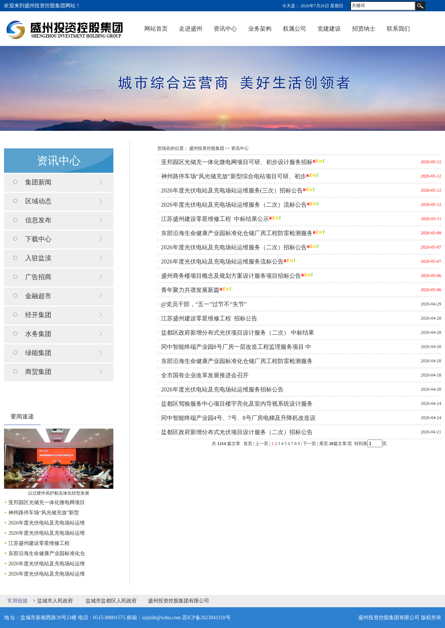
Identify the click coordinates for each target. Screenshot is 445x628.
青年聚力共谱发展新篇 (190, 290)
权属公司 (294, 29)
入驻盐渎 (38, 258)
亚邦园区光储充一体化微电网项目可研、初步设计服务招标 (237, 162)
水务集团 (38, 334)
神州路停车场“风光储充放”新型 (43, 512)
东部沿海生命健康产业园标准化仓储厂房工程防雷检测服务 (237, 233)
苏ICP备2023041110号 (206, 617)
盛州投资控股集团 (206, 148)
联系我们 (398, 29)
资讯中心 (225, 29)
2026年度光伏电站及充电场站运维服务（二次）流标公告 (234, 205)
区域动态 (38, 201)
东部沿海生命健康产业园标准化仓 (46, 553)
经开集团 (38, 315)
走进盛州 (190, 29)
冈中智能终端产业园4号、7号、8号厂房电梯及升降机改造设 (238, 418)
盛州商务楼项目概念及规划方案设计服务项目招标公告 (231, 276)
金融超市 (38, 296)
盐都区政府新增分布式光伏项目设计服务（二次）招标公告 (237, 432)
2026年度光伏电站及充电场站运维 (46, 523)
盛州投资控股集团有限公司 (178, 601)
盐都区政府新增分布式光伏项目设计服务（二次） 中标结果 (237, 332)
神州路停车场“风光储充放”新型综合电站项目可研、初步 (233, 176)
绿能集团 (38, 352)
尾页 (323, 443)
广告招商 (38, 277)
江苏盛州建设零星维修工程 (39, 543)
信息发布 (38, 220)
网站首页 (156, 29)
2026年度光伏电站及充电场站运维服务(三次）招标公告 (232, 190)
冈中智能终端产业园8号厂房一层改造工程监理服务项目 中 (236, 347)
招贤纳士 (363, 29)
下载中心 (38, 239)
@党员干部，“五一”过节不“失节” (204, 304)
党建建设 (329, 29)
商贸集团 (38, 371)
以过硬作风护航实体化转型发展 (58, 493)
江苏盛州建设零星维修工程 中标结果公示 (215, 219)
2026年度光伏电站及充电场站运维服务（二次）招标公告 (234, 247)
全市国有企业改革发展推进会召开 (205, 375)
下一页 (309, 443)
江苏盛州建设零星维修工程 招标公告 (209, 318)
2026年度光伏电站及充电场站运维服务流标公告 (222, 261)
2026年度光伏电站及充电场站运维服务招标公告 (222, 389)
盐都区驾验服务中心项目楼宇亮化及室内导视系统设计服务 (237, 404)
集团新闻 (38, 182)
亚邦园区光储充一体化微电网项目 (46, 502)
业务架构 (260, 29)
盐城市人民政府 (55, 601)
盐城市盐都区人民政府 (111, 601)
